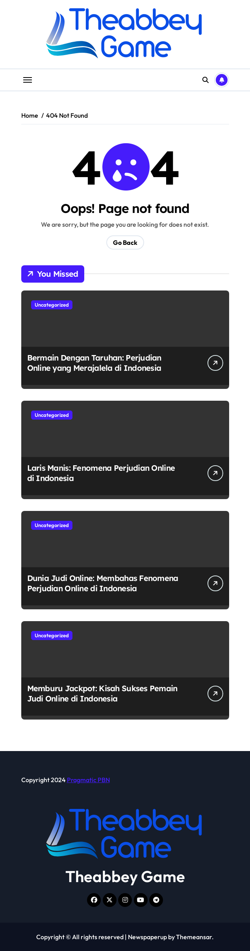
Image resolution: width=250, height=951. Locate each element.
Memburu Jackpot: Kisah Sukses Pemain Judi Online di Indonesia (102, 693)
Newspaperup (147, 937)
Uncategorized (52, 305)
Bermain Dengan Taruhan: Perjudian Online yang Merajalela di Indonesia (94, 363)
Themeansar (194, 937)
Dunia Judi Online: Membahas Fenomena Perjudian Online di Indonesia (102, 583)
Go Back (125, 242)
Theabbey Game (125, 876)
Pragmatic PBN (88, 780)
